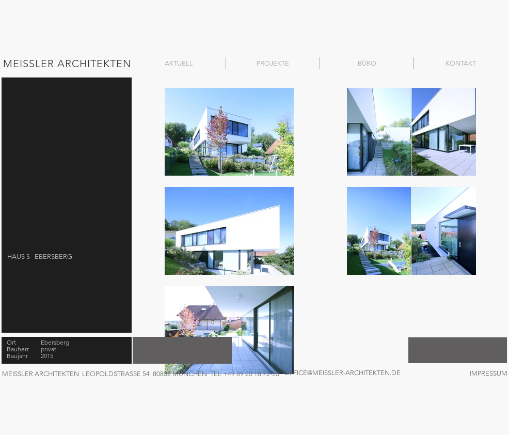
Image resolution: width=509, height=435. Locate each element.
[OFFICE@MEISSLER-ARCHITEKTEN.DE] (346, 373)
